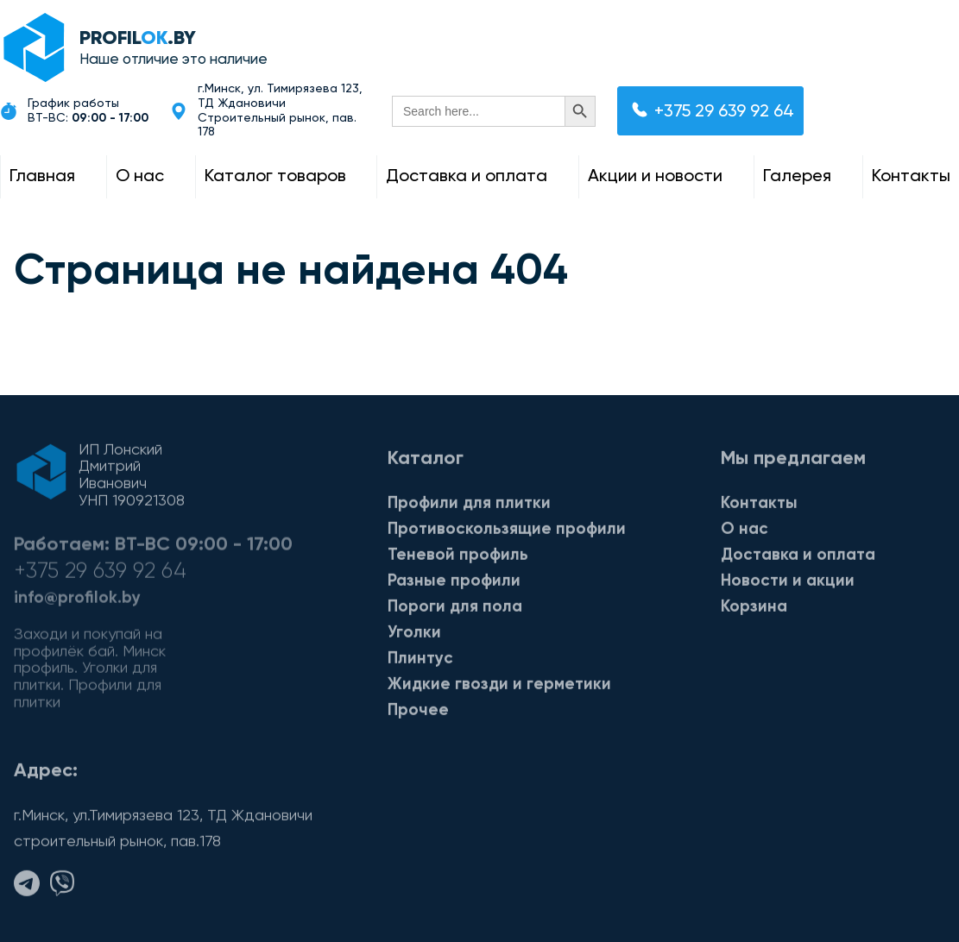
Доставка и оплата (466, 176)
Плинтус (420, 662)
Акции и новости (655, 176)
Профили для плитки (469, 507)
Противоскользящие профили (507, 532)
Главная (42, 176)
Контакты (911, 176)
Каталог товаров (275, 176)
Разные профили (454, 584)
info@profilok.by (77, 606)
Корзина (754, 610)
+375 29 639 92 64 (713, 111)
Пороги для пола (455, 610)
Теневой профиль (458, 558)
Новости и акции (788, 584)
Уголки (414, 636)
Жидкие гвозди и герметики (499, 688)
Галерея (797, 176)
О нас (140, 176)
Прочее (418, 714)
